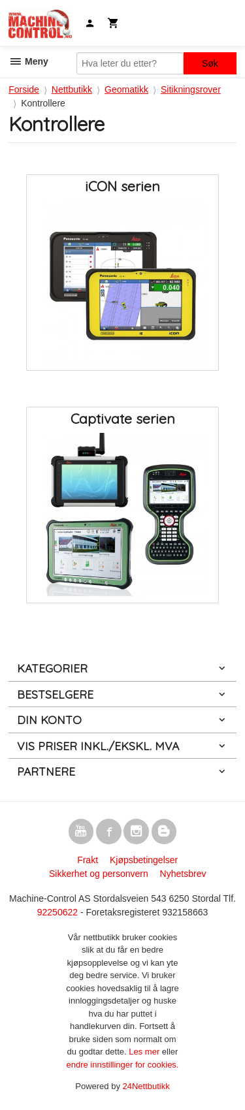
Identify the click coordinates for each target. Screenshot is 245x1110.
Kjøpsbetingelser (144, 860)
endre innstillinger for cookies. (123, 1065)
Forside (23, 89)
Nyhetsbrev (183, 873)
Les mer (145, 1051)
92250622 (57, 912)
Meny (28, 61)
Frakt (87, 860)
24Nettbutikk (146, 1086)
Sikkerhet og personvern (98, 873)
